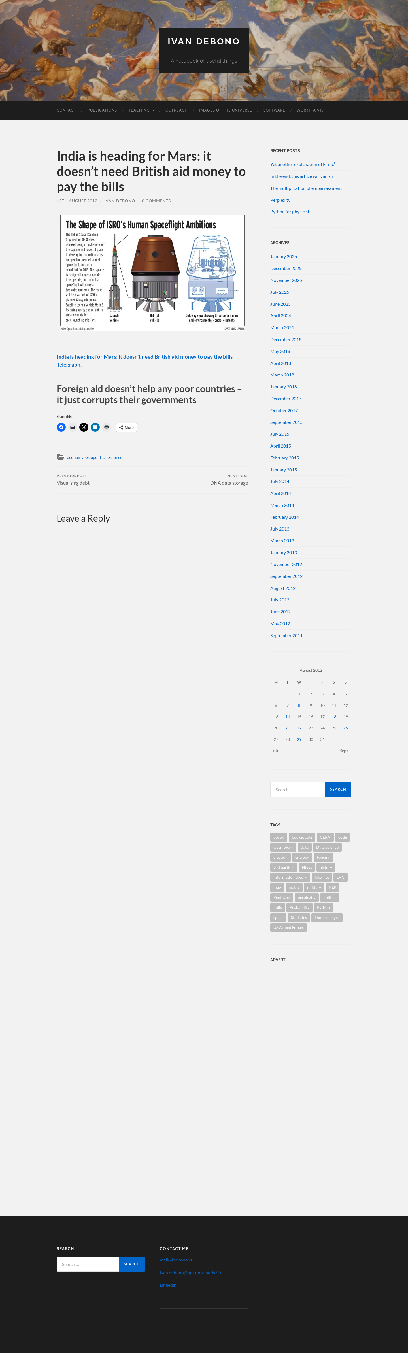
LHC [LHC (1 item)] (341, 877)
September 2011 (286, 635)
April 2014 (280, 493)
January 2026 (283, 256)
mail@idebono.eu (177, 1259)
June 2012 (280, 611)
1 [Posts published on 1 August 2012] (299, 694)
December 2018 (285, 339)
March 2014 (282, 505)
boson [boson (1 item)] (278, 837)
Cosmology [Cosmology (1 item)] (283, 847)
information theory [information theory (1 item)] (290, 877)
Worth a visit (312, 110)
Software (274, 110)
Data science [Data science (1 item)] (327, 847)
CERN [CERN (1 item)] (325, 837)
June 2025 (280, 304)
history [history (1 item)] (326, 867)
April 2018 (280, 363)
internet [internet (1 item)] (322, 877)
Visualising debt (73, 480)
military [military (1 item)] (314, 887)
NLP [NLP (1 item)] (332, 887)
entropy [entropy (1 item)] (302, 857)
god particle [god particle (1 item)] (283, 867)
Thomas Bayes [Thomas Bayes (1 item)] (326, 917)
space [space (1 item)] (278, 917)
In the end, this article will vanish (301, 176)
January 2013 (283, 552)
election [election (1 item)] (280, 857)
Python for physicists (290, 211)
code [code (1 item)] (342, 837)
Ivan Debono (204, 41)
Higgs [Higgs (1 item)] (307, 867)
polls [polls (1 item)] (277, 907)
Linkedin (168, 1285)
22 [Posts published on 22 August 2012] (299, 728)
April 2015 (280, 445)
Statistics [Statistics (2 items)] (299, 917)
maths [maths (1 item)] (294, 887)
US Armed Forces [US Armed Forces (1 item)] (288, 927)
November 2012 (286, 564)
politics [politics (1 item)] (329, 897)
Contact (66, 110)
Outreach (176, 110)
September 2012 (286, 576)
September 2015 (286, 422)
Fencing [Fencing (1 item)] (323, 857)
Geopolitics (95, 457)
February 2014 (284, 517)
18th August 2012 (77, 200)
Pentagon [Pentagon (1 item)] (281, 897)
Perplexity (280, 200)
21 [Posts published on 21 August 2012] (287, 728)
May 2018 (280, 351)
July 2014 (279, 481)
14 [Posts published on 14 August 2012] (287, 716)
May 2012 (280, 623)
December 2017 (285, 398)
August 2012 (283, 588)
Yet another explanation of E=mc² (302, 164)
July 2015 (279, 434)
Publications (102, 110)
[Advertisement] (305, 1003)
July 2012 (279, 599)
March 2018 (282, 374)
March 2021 (282, 327)
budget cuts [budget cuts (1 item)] (302, 837)
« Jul (276, 750)
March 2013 (282, 540)
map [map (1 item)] (277, 887)
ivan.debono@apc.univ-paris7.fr (191, 1272)
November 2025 (286, 280)
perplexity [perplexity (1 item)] (307, 897)
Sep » (344, 750)
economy (75, 457)
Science (115, 457)
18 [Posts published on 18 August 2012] (334, 716)
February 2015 (284, 457)
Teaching (139, 110)
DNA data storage (229, 480)
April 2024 (280, 315)
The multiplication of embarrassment (306, 188)
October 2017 (284, 410)
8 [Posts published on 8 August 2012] (299, 705)
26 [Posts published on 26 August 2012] (345, 728)
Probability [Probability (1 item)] (299, 907)
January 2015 (283, 469)
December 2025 (285, 268)
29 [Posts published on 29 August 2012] (299, 739)
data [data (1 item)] (305, 847)
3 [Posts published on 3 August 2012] (322, 694)
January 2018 (283, 386)
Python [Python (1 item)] (323, 907)
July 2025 (279, 292)
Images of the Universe (225, 110)
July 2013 (279, 528)
